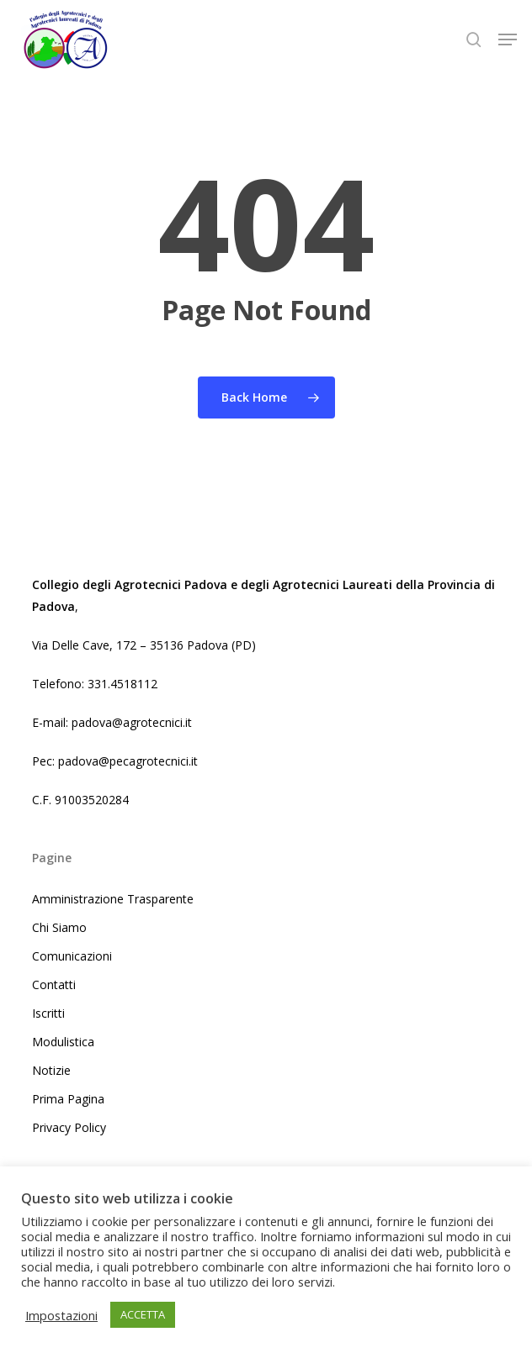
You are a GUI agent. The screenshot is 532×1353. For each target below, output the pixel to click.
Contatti (54, 984)
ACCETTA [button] (142, 1314)
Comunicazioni (72, 956)
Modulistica (63, 1042)
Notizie (51, 1070)
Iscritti (48, 1013)
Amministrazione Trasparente (113, 899)
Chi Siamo (59, 927)
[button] (507, 39)
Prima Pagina (68, 1099)
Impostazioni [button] (61, 1315)
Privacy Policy (69, 1127)
